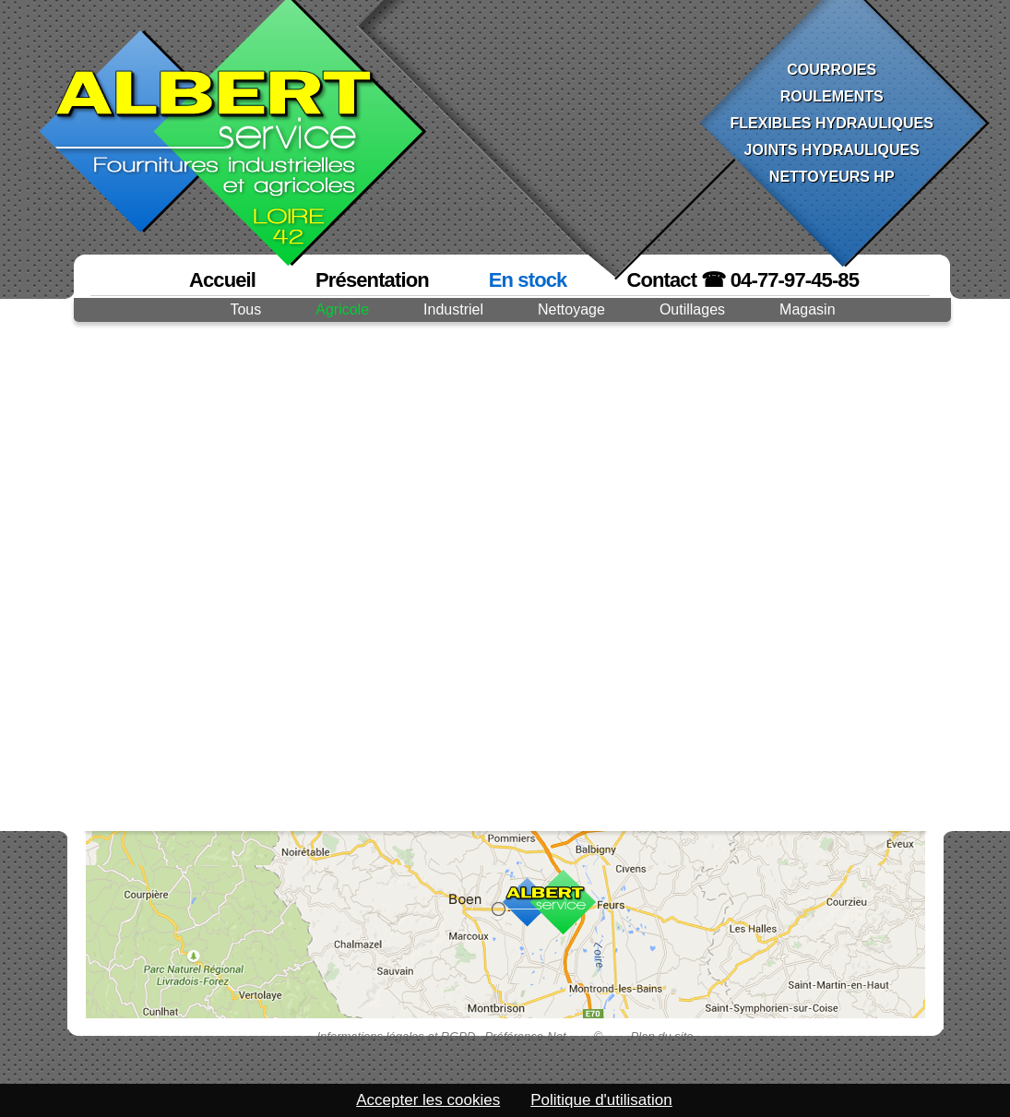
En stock (528, 279)
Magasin (807, 309)
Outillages (692, 309)
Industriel (453, 309)
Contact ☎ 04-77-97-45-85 (742, 279)
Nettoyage (571, 309)
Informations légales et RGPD (395, 1036)
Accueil (222, 279)
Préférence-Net (524, 1036)
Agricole (342, 309)
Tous (245, 309)
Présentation (372, 279)
